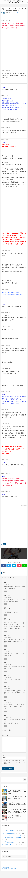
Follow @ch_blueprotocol (14, 555)
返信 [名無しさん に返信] (6, 591)
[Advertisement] (14, 51)
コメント (5, 735)
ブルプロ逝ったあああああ (9, 830)
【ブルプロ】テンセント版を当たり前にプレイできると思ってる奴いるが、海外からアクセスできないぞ (17, 811)
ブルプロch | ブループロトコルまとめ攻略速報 (14, 1)
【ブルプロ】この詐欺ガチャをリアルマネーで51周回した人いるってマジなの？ (17, 792)
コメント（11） (16, 12)
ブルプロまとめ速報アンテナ (9, 868)
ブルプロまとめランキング (8, 867)
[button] (3, 565)
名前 (3, 755)
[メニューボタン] (1, 2)
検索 (25, 779)
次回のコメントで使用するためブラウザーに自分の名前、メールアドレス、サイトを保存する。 (14, 762)
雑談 (4, 12)
